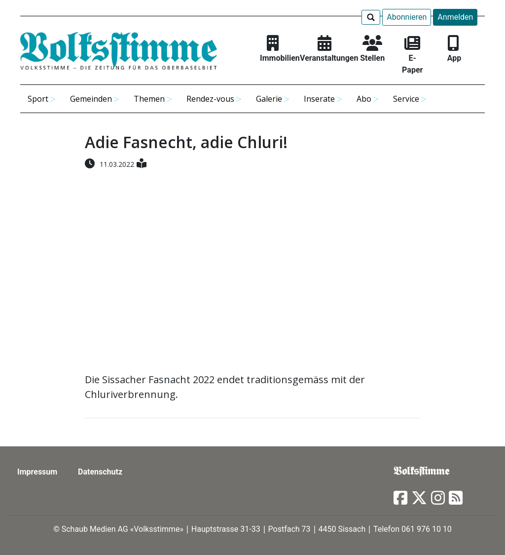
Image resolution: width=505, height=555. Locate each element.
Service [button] (406, 98)
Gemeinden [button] (91, 98)
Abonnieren (407, 17)
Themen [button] (149, 98)
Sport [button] (38, 98)
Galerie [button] (269, 98)
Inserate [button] (319, 98)
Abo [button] (364, 98)
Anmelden (455, 17)
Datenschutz (100, 471)
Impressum (37, 471)
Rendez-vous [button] (210, 98)
